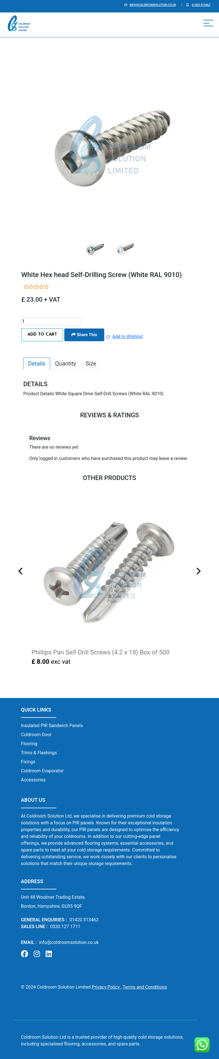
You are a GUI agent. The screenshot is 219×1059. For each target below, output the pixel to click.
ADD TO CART (42, 334)
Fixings (28, 761)
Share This (84, 334)
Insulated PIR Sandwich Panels (52, 725)
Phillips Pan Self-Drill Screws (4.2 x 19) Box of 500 (100, 652)
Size (91, 363)
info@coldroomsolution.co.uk (152, 5)
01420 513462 (201, 5)
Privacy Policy (106, 987)
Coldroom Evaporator (42, 770)
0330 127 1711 (65, 926)
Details (36, 363)
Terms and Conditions (145, 987)
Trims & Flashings (39, 752)
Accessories (33, 780)
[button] (124, 336)
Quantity (65, 363)
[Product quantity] (50, 321)
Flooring (29, 743)
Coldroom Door (36, 734)
